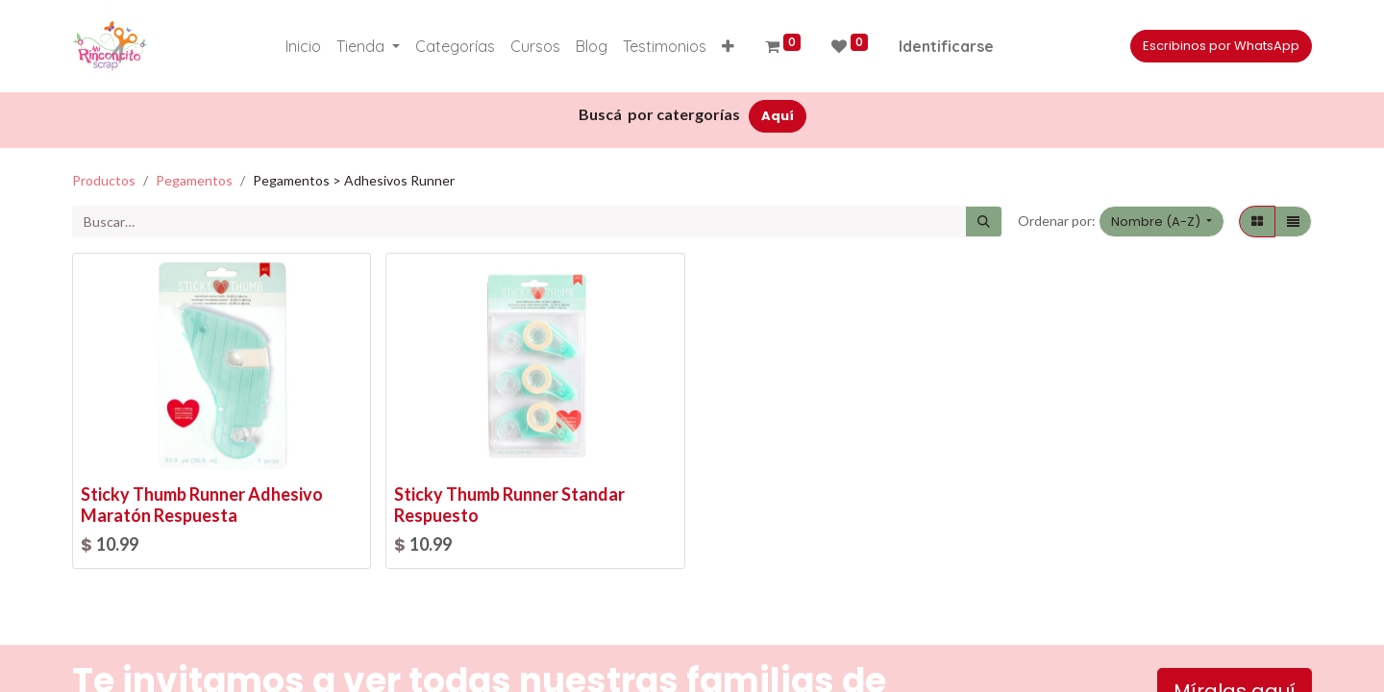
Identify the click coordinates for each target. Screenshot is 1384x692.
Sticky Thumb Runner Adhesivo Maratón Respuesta (202, 504)
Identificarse (946, 46)
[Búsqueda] (983, 222)
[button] (728, 46)
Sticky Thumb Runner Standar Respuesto (509, 504)
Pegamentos (194, 180)
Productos (104, 180)
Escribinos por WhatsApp (1221, 46)
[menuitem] (303, 46)
